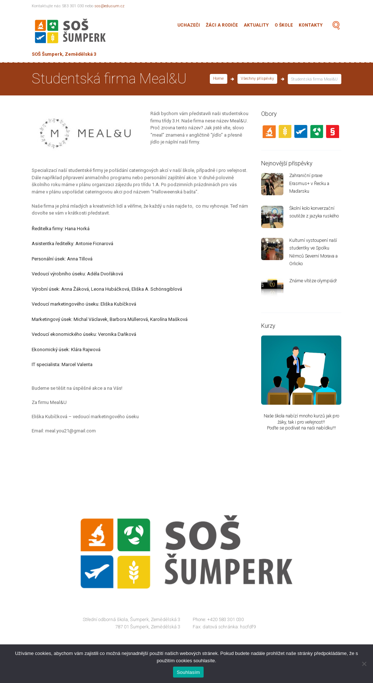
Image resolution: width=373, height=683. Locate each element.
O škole (284, 25)
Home (217, 79)
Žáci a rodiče (222, 25)
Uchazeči (188, 25)
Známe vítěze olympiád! (313, 282)
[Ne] (364, 663)
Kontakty (311, 25)
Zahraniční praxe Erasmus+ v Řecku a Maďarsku (310, 184)
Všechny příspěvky (257, 79)
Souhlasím (188, 672)
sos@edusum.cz (109, 6)
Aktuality (256, 25)
